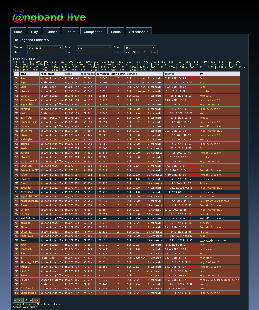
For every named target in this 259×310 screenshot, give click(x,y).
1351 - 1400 (30, 67)
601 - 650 (217, 61)
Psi (202, 148)
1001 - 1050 (122, 64)
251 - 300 (100, 61)
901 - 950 (86, 64)
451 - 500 (167, 61)
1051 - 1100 (141, 64)
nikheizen (206, 257)
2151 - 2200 (108, 70)
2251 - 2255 (147, 70)
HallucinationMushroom (214, 200)
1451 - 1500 (69, 67)
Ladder (51, 32)
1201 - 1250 (200, 64)
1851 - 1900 (225, 67)
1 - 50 (20, 61)
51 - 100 (34, 61)
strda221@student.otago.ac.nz (219, 279)
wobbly (204, 113)
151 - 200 (66, 61)
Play (34, 32)
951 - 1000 (104, 64)
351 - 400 (133, 61)
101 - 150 (50, 61)
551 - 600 (200, 61)
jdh (202, 244)
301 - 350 (117, 61)
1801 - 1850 (205, 67)
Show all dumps (23, 304)
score (68, 73)
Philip (204, 231)
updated (169, 73)
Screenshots (138, 32)
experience (88, 73)
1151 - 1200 (180, 64)
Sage (202, 78)
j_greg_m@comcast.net (214, 240)
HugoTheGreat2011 (211, 100)
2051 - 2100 (69, 70)
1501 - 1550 (89, 67)
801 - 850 (53, 64)
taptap (204, 183)
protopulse (207, 179)
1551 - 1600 (108, 67)
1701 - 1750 (167, 67)
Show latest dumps (48, 304)
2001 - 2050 (50, 70)
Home (18, 32)
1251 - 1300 (219, 64)
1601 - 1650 (128, 67)
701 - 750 (19, 64)
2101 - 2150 (89, 70)
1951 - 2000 (30, 70)
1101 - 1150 (161, 64)
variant (132, 73)
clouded (205, 91)
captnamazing (208, 249)
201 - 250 (83, 61)
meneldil (205, 95)
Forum (70, 32)
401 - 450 (150, 61)
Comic (116, 32)
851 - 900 (69, 64)
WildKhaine (207, 196)
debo (202, 235)
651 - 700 (233, 61)
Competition (93, 32)
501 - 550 (183, 61)
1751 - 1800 (186, 67)
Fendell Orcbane (210, 126)
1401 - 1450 (50, 67)
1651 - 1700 (147, 67)
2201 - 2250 (128, 70)
